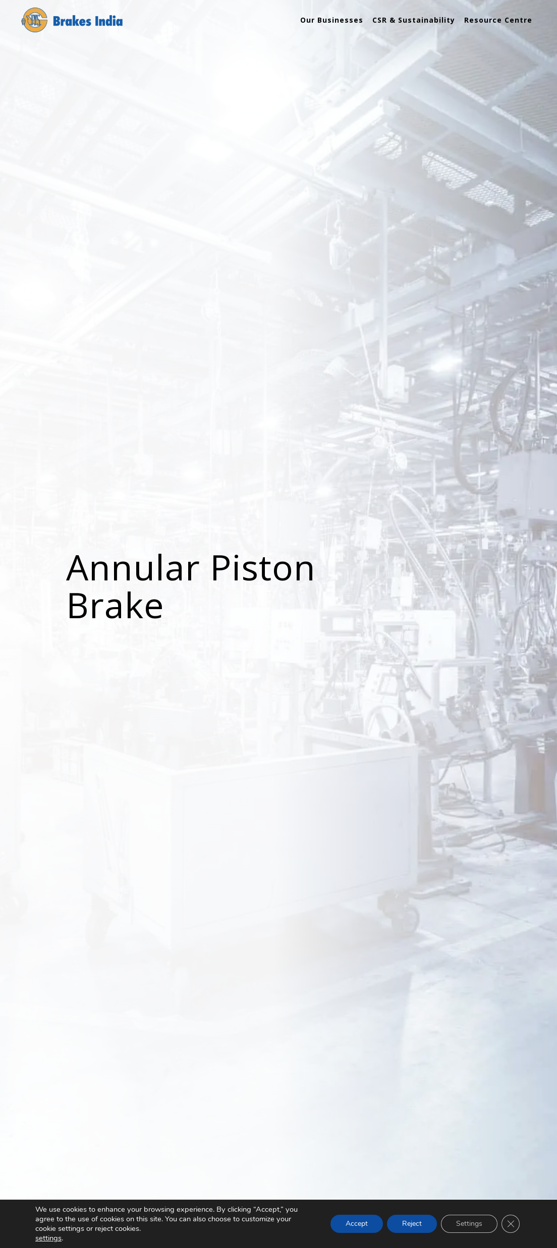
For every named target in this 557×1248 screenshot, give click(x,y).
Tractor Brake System (209, 1133)
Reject (412, 1223)
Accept (357, 1223)
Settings (469, 1223)
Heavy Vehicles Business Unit (94, 1133)
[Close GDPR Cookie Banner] (511, 1224)
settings (48, 1237)
